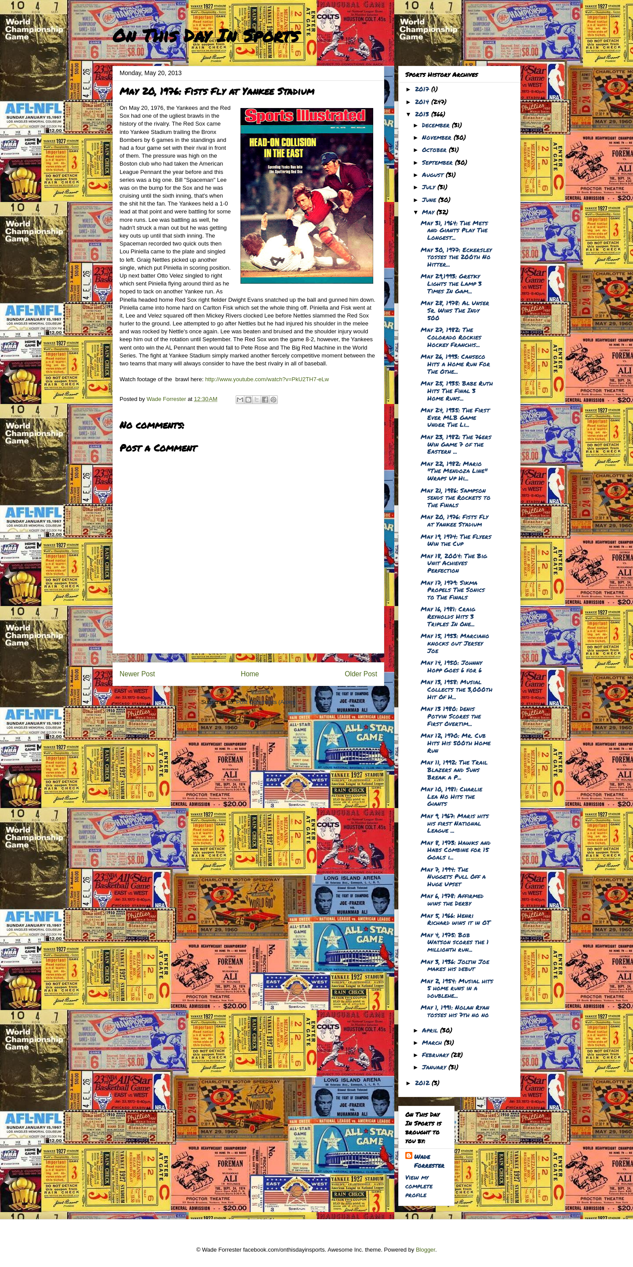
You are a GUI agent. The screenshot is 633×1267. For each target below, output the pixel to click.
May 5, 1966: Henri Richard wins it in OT (456, 919)
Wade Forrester (429, 1161)
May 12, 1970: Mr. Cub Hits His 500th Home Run (456, 742)
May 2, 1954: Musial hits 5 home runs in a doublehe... (457, 988)
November (438, 137)
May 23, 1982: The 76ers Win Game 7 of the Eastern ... (456, 444)
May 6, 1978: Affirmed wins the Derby (452, 899)
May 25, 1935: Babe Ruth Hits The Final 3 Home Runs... (457, 390)
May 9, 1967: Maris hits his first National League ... (455, 823)
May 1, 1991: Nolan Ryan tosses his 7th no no (455, 1011)
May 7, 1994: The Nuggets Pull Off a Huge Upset (453, 876)
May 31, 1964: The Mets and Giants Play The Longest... (454, 230)
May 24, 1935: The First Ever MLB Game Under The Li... (455, 417)
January (435, 1066)
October (435, 149)
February (436, 1054)
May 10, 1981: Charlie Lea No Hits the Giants (451, 796)
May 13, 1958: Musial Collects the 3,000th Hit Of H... (456, 689)
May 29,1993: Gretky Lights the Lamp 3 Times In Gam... (451, 283)
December (437, 124)
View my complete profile (419, 1186)
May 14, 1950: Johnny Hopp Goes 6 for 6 (451, 666)
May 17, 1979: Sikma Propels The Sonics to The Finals (453, 590)
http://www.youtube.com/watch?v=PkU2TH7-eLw (267, 379)
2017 (423, 88)
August (434, 174)
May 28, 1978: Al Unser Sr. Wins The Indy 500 (455, 310)
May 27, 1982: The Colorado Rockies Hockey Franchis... (451, 337)
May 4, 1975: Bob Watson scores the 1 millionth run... (455, 942)
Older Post (361, 674)
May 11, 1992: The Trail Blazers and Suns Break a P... (454, 769)
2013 (423, 113)
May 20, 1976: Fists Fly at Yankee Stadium (454, 520)
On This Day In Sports (206, 35)
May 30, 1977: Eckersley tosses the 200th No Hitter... (456, 257)
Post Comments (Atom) (265, 702)
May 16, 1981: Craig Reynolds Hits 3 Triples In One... (448, 616)
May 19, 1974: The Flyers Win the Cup (456, 540)
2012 (423, 1082)
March (433, 1042)
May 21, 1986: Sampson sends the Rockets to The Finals (456, 497)
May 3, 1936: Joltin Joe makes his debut (455, 965)
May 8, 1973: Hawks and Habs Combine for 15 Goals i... (456, 850)
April (431, 1029)
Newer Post (137, 674)
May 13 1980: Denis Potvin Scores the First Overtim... (451, 716)
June (430, 199)
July (429, 186)
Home (250, 674)
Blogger (425, 1249)
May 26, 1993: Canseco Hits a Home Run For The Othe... (455, 363)
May (429, 211)
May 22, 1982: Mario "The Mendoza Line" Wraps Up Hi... (454, 471)
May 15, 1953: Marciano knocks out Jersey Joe (455, 643)
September (438, 162)
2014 (423, 101)
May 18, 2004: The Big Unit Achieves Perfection (454, 563)
